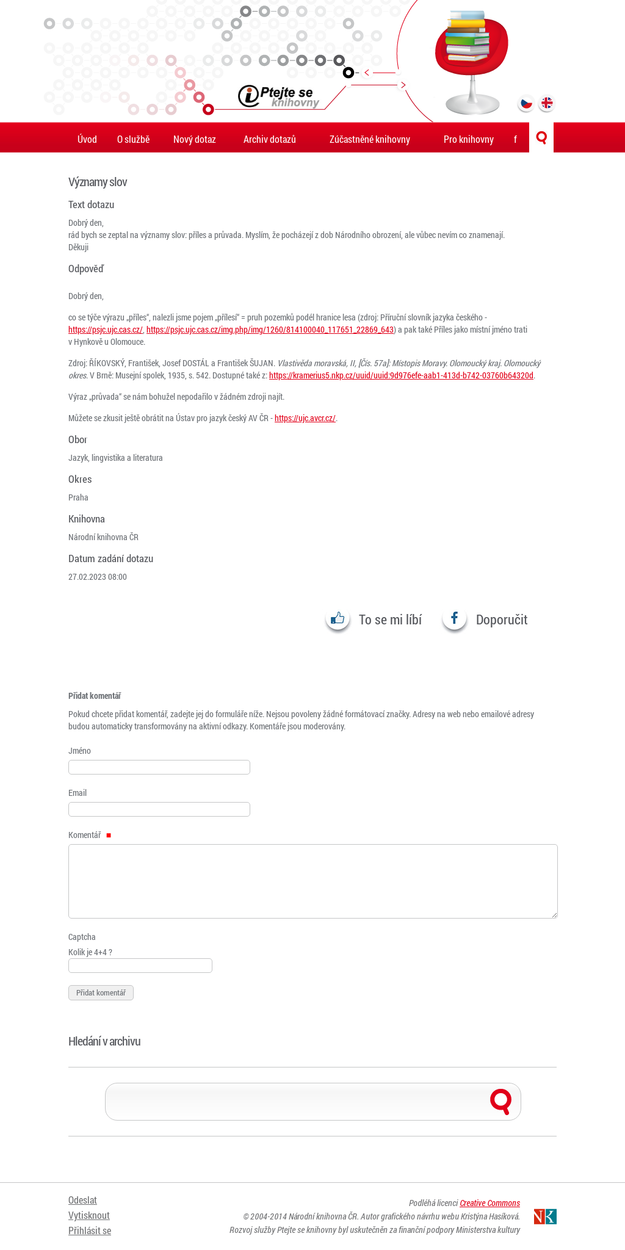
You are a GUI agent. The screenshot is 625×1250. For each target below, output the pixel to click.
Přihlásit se (89, 1230)
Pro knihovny (469, 138)
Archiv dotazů (270, 138)
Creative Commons (490, 1202)
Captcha (82, 936)
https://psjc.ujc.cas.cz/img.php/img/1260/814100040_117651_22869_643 (270, 329)
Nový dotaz (194, 138)
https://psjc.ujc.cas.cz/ (105, 329)
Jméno (79, 750)
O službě (133, 138)
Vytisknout (89, 1214)
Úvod (87, 138)
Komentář (89, 834)
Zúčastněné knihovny (370, 138)
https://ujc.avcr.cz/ (305, 418)
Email (77, 792)
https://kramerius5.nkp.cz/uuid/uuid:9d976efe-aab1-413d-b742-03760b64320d (401, 375)
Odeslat (82, 1199)
